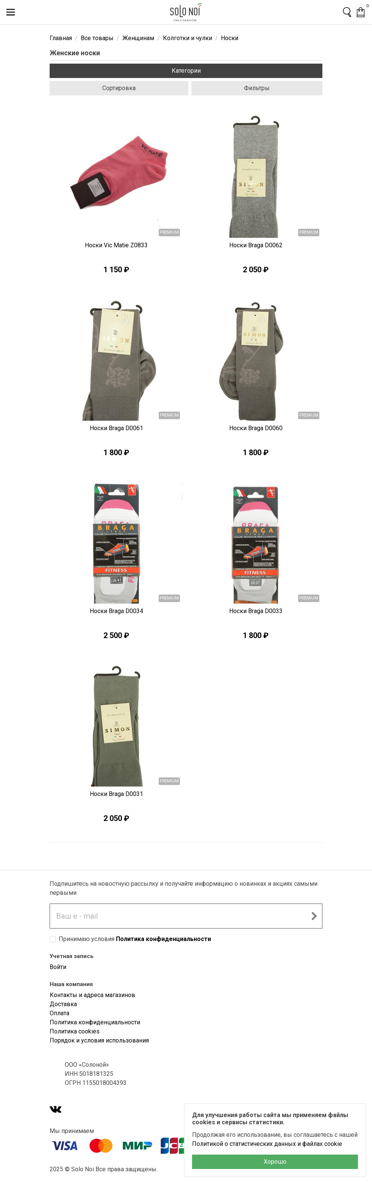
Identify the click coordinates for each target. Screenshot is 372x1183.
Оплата (59, 1013)
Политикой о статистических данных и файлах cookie (267, 1143)
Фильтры (257, 88)
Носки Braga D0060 (256, 428)
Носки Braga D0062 (256, 245)
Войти (58, 967)
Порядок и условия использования (99, 1040)
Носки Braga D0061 (116, 428)
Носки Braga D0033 (256, 611)
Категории (186, 70)
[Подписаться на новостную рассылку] (314, 916)
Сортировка (119, 88)
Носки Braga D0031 (116, 794)
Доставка (63, 1004)
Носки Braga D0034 (116, 611)
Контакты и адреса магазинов (92, 995)
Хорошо (275, 1161)
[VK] (56, 1110)
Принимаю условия (135, 939)
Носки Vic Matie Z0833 (116, 245)
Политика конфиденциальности (163, 939)
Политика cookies (75, 1031)
